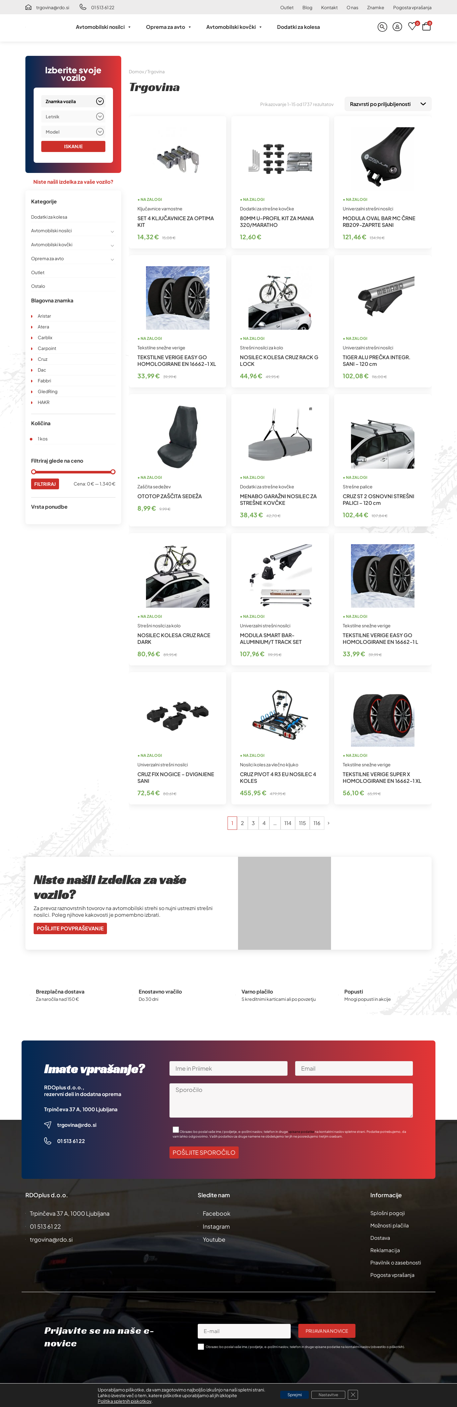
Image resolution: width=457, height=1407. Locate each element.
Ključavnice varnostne (159, 207)
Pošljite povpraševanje (70, 927)
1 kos (43, 439)
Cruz (42, 359)
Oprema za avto (169, 27)
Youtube (214, 1238)
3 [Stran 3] (253, 821)
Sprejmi (290, 1395)
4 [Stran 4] (264, 821)
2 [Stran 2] (242, 821)
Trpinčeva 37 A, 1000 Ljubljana (80, 1108)
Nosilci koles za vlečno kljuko (269, 763)
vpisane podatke (301, 1130)
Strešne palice (358, 485)
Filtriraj (45, 484)
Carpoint (47, 348)
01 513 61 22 (102, 7)
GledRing (47, 391)
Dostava (380, 1236)
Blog (307, 7)
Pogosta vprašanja (412, 7)
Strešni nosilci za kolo (261, 346)
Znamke (375, 7)
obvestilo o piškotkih (387, 1345)
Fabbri (44, 381)
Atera (43, 327)
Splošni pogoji (387, 1211)
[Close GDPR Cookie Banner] (360, 1395)
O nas (352, 7)
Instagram (216, 1225)
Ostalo (38, 286)
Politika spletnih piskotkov (117, 1401)
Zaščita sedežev (154, 485)
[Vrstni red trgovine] (388, 103)
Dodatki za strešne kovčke (267, 207)
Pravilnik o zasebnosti (395, 1261)
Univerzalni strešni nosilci (368, 207)
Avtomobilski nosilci (104, 27)
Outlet (287, 7)
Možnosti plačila (389, 1224)
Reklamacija (385, 1248)
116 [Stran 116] (317, 821)
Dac (42, 370)
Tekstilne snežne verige (161, 346)
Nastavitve (331, 1395)
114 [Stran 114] (287, 821)
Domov (136, 71)
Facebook (216, 1212)
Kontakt (329, 7)
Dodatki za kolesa (298, 26)
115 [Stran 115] (302, 821)
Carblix (45, 337)
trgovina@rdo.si (52, 7)
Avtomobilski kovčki (234, 27)
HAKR (44, 402)
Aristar (44, 316)
